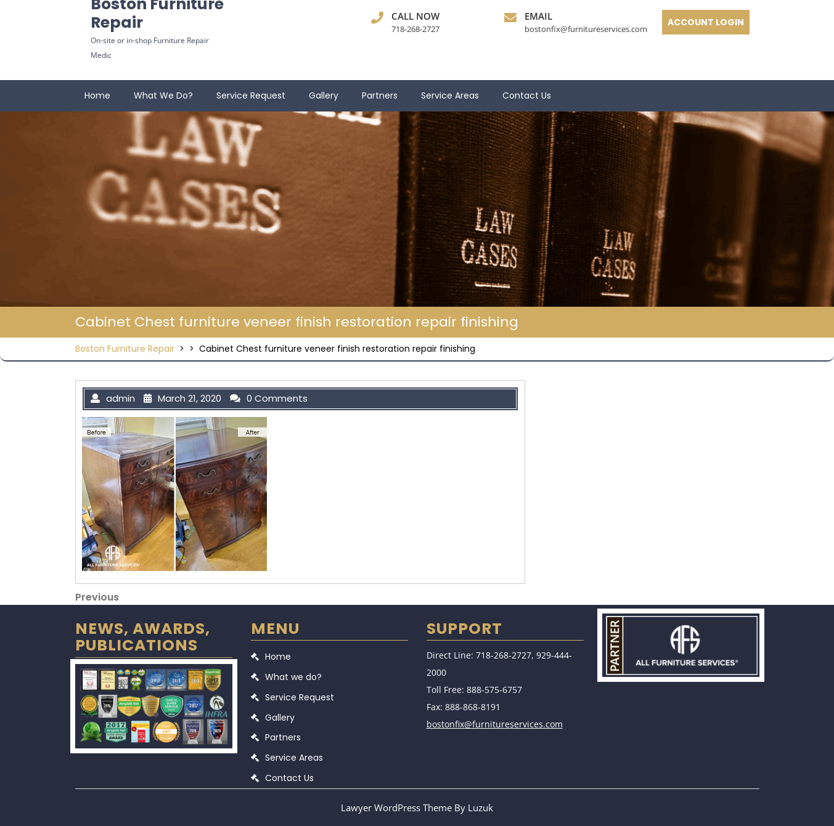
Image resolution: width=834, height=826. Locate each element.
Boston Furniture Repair (124, 348)
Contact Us (526, 95)
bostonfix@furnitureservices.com (586, 28)
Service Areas (450, 95)
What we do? (163, 95)
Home (97, 95)
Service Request (250, 95)
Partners (380, 95)
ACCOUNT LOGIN (706, 22)
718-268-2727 (415, 28)
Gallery (323, 95)
